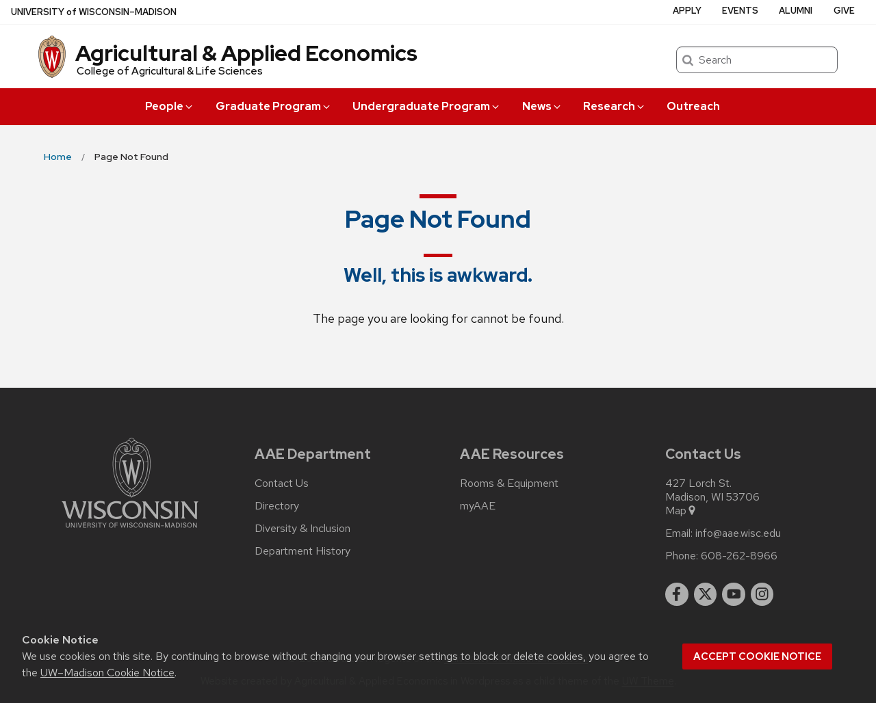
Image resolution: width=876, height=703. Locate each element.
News (542, 106)
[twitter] (705, 594)
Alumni (795, 10)
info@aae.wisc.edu (738, 533)
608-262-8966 (739, 556)
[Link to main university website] (130, 530)
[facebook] (676, 594)
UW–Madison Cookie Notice (107, 672)
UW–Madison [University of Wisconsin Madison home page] (94, 12)
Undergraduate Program (426, 106)
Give (844, 10)
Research (614, 106)
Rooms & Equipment (509, 483)
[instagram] (762, 594)
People (169, 106)
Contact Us (282, 483)
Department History (302, 551)
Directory (277, 506)
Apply (687, 10)
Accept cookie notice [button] (757, 656)
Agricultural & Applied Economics (246, 53)
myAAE (477, 506)
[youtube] (733, 594)
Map (681, 511)
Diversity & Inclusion (302, 528)
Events (740, 10)
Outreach (693, 106)
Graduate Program (274, 106)
